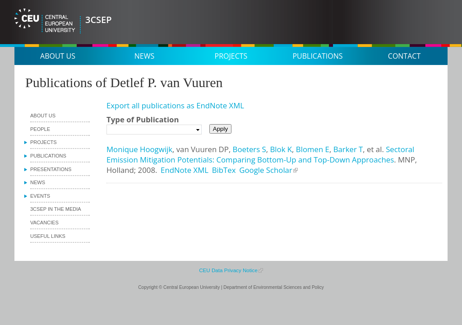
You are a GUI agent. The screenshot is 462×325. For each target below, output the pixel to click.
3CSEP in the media (55, 209)
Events (40, 196)
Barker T (348, 149)
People (40, 129)
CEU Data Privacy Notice (228, 270)
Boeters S (249, 149)
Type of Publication (142, 119)
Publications (317, 56)
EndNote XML (184, 170)
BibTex (224, 170)
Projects (231, 56)
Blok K (281, 149)
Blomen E (312, 149)
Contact (404, 56)
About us (57, 56)
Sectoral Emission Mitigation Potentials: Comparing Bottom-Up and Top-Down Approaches (260, 154)
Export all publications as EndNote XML (175, 105)
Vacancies (44, 222)
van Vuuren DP (202, 149)
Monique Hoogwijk (139, 149)
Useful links (47, 236)
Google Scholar (265, 170)
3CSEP (98, 20)
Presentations (50, 169)
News (144, 56)
